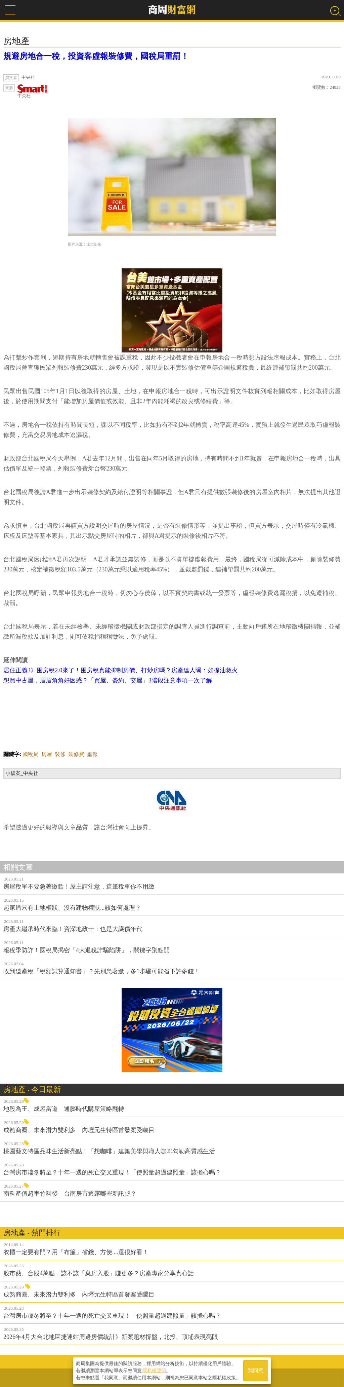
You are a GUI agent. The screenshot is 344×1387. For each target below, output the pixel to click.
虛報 (92, 754)
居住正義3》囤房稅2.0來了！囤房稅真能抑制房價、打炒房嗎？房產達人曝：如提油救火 (120, 670)
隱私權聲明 (154, 1370)
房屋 (46, 754)
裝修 (60, 754)
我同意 (256, 1371)
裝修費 (76, 754)
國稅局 (31, 754)
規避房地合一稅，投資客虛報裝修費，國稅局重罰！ (96, 56)
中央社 (32, 91)
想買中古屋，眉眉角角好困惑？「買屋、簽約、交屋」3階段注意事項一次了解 (107, 680)
